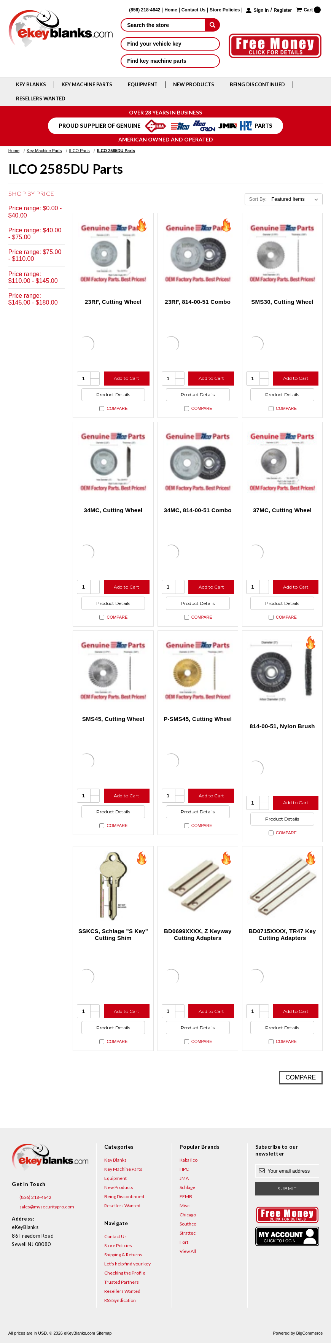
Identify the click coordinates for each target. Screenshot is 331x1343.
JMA (184, 1178)
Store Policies (225, 10)
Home (170, 10)
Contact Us (193, 10)
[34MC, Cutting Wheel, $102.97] (113, 462)
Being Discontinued (257, 84)
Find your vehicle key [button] (170, 44)
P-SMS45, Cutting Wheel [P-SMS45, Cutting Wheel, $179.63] (198, 719)
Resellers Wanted (40, 98)
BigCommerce (309, 1333)
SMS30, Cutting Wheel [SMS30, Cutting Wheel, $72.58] (282, 301)
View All (188, 1251)
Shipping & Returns (123, 1254)
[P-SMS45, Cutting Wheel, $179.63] (198, 671)
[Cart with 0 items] (308, 9)
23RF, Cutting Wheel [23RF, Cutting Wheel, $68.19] (113, 301)
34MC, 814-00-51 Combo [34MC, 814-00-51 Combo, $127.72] (198, 510)
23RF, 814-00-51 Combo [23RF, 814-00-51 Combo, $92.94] (198, 301)
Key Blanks (31, 84)
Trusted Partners (121, 1282)
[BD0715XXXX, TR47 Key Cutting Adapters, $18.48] (282, 886)
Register (283, 10)
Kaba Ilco (188, 1160)
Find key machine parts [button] (170, 61)
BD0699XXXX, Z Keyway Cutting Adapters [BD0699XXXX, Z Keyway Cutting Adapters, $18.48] (198, 934)
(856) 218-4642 (31, 1197)
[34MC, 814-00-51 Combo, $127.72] (198, 462)
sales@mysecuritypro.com (43, 1207)
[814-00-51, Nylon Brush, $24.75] (282, 671)
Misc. (185, 1205)
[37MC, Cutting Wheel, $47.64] (282, 462)
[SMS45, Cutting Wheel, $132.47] (113, 671)
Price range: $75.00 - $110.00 (35, 255)
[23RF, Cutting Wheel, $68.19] (113, 253)
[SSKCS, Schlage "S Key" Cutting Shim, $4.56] (113, 886)
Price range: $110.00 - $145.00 (33, 277)
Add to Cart (126, 378)
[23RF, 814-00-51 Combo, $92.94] (198, 253)
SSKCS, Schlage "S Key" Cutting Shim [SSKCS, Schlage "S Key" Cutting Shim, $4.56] (113, 934)
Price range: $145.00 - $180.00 (33, 299)
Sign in (261, 10)
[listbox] (296, 199)
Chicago (188, 1215)
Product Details (113, 394)
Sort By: (258, 199)
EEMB (186, 1196)
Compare (113, 408)
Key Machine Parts (87, 84)
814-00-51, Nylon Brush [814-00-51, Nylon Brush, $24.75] (282, 726)
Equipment (143, 84)
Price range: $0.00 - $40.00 (35, 211)
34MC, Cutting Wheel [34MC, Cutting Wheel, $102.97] (113, 510)
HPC (184, 1169)
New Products (193, 84)
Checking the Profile (124, 1273)
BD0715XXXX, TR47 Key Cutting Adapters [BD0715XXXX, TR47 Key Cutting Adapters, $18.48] (282, 934)
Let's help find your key (127, 1264)
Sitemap (103, 1333)
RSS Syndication (120, 1300)
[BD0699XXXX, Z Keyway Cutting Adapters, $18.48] (198, 886)
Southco (188, 1224)
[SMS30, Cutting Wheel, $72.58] (282, 253)
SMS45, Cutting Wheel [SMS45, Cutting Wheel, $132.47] (113, 719)
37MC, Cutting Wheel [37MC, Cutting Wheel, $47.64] (282, 510)
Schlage (187, 1187)
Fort (184, 1242)
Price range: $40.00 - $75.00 (35, 233)
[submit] (212, 24)
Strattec (188, 1233)
